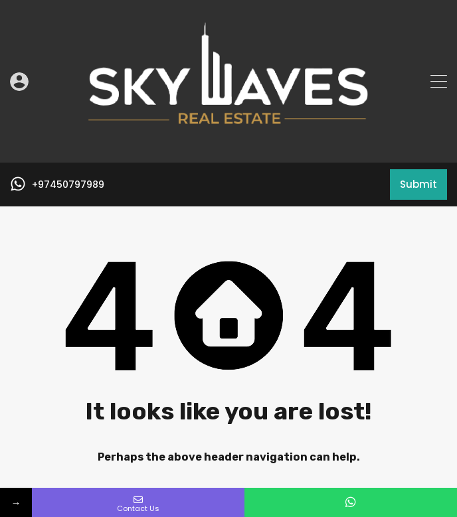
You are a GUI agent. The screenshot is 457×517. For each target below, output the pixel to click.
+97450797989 (68, 184)
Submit (418, 184)
